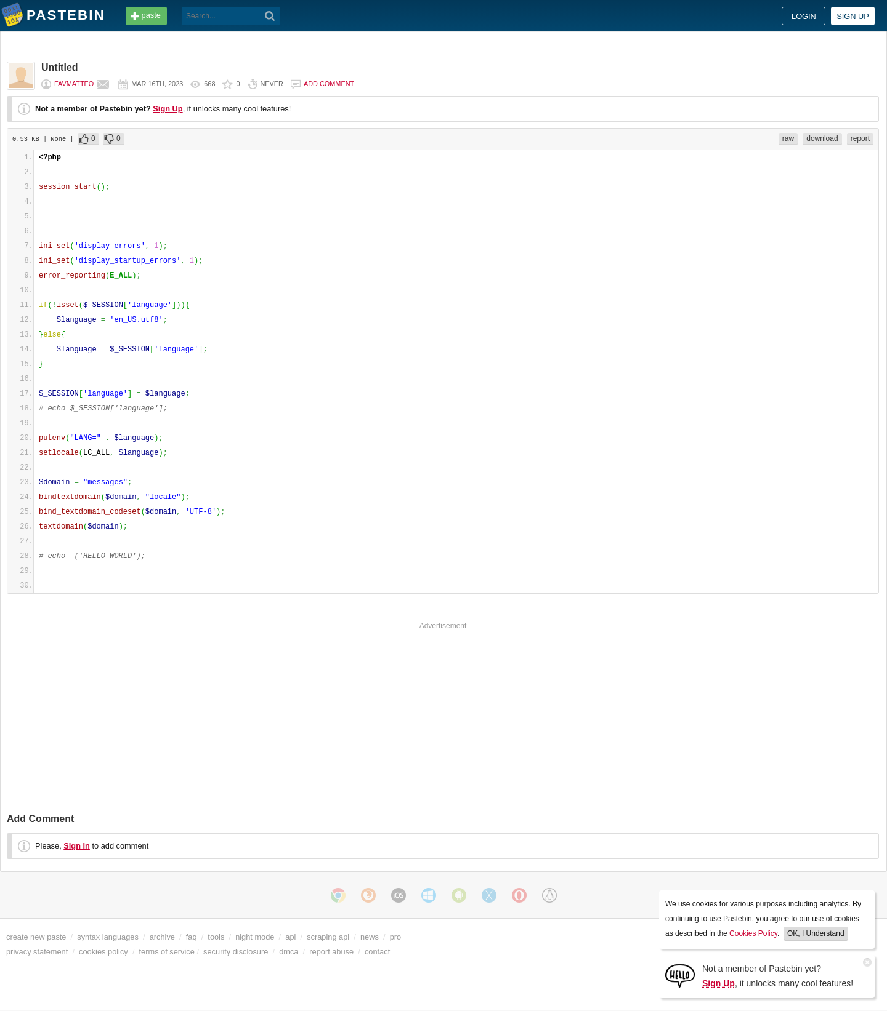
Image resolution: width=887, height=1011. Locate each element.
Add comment (329, 83)
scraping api (328, 936)
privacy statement (37, 951)
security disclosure (235, 951)
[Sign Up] (680, 975)
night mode (254, 936)
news (369, 936)
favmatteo (74, 83)
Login (804, 16)
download (822, 138)
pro (396, 936)
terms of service (167, 951)
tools (216, 936)
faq (191, 936)
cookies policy (103, 951)
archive (162, 936)
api (290, 936)
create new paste (36, 936)
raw (788, 138)
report (860, 138)
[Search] (270, 16)
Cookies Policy (753, 933)
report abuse (331, 951)
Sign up (852, 16)
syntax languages (108, 936)
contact (377, 951)
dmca (288, 951)
